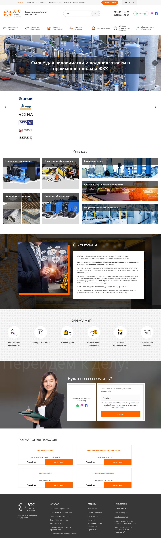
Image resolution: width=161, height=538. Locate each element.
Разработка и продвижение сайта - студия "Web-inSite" (80, 534)
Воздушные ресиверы (32, 450)
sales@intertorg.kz (121, 497)
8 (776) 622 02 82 (120, 15)
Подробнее (24, 465)
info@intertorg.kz (121, 493)
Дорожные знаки (96, 450)
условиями (120, 407)
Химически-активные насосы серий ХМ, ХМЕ (64, 451)
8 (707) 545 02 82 (120, 11)
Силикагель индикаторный (129, 450)
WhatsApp (142, 13)
